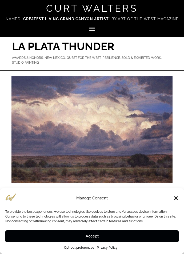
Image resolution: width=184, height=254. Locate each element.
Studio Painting (25, 62)
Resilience (111, 58)
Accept (92, 236)
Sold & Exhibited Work (141, 58)
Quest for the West (84, 58)
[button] (176, 198)
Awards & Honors (27, 58)
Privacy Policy (107, 247)
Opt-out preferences (79, 247)
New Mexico (55, 58)
